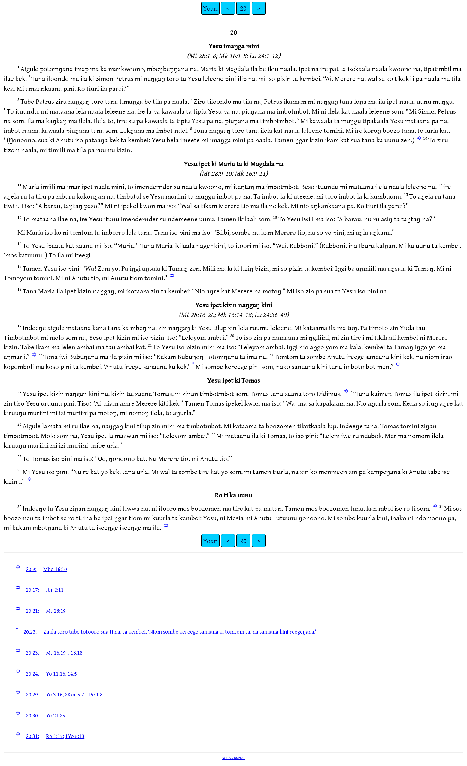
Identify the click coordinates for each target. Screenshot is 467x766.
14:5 (72, 673)
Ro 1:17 (54, 736)
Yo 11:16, (56, 673)
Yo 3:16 (54, 694)
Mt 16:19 (56, 652)
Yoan (210, 8)
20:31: (32, 736)
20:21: (32, 610)
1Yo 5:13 (74, 736)
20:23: (30, 631)
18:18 (77, 652)
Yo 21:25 (55, 715)
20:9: (31, 569)
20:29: (32, 694)
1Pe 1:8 (94, 694)
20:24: (32, 673)
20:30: (32, 715)
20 (243, 8)
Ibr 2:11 (55, 589)
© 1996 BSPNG (233, 758)
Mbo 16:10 (55, 569)
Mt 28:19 (56, 610)
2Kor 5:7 (74, 694)
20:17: (32, 589)
